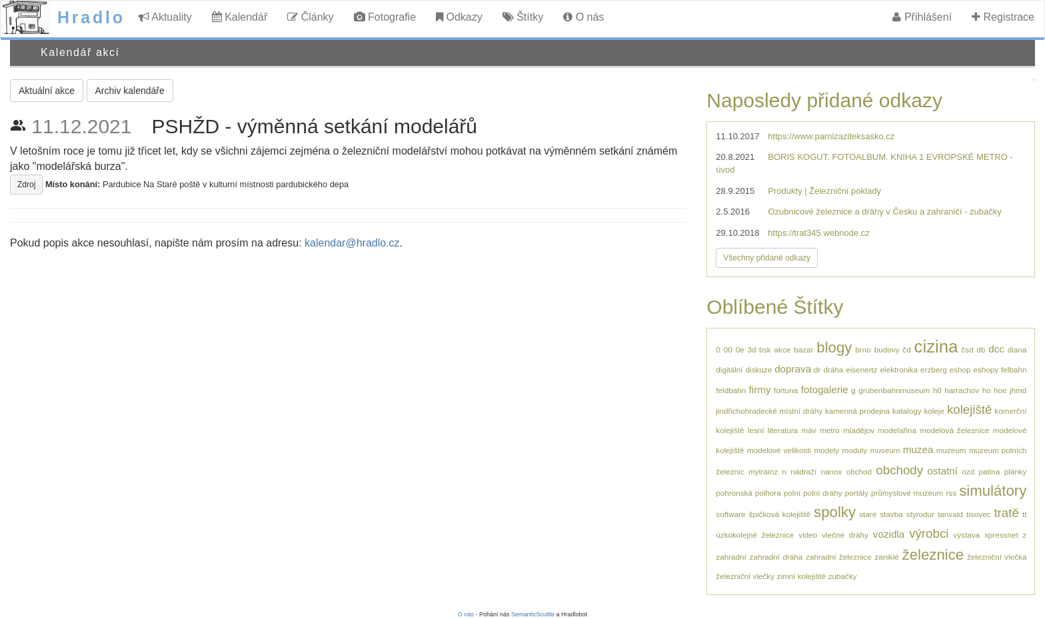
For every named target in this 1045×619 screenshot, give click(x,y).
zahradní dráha (776, 556)
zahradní (731, 556)
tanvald (950, 514)
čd (906, 349)
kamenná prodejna (857, 410)
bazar (803, 349)
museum (885, 450)
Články (310, 17)
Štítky (523, 17)
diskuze (759, 369)
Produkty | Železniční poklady (824, 191)
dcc (996, 348)
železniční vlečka (996, 556)
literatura (783, 430)
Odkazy (459, 17)
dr (817, 369)
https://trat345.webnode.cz (818, 233)
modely (826, 450)
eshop (960, 369)
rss (951, 492)
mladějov (858, 430)
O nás (583, 17)
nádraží (803, 471)
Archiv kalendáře (130, 90)
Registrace (1003, 17)
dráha (833, 369)
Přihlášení (922, 17)
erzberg (933, 369)
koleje (934, 410)
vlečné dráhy (845, 534)
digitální (729, 369)
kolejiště (969, 409)
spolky (835, 512)
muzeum (951, 450)
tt (1024, 514)
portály (856, 492)
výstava (966, 534)
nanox (831, 471)
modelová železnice (954, 430)
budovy (887, 349)
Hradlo (91, 17)
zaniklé (886, 556)
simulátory (992, 490)
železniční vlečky (745, 576)
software (730, 514)
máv (809, 430)
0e (740, 349)
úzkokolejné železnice (755, 534)
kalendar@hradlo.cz (352, 243)
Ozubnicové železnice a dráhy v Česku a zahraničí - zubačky (884, 212)
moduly (855, 450)
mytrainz (763, 471)
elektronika (899, 369)
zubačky (842, 576)
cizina (936, 346)
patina (989, 471)
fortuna (786, 390)
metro (830, 430)
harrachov (961, 390)
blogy (834, 347)
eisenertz (861, 369)
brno (862, 349)
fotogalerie (824, 389)
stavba (891, 514)
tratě (1006, 513)
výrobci (928, 533)
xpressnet (1001, 534)
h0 (937, 390)
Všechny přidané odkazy (766, 258)
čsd (967, 349)
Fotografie (385, 17)
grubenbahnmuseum (894, 390)
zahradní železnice (839, 556)
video (807, 534)
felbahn (1013, 369)
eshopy (985, 369)
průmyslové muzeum (907, 492)
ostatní (942, 470)
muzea (918, 449)
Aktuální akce (47, 90)
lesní (756, 430)
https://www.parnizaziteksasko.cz (831, 136)
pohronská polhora (748, 492)
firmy (760, 389)
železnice (933, 554)
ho (986, 390)
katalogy (907, 410)
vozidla (888, 534)
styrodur (920, 514)
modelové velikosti (779, 450)
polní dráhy (822, 492)
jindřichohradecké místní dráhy (769, 410)
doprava (792, 368)
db (980, 349)
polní (792, 492)
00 (728, 349)
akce (782, 349)
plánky (1015, 471)
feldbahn (731, 390)
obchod (859, 471)
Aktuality (165, 17)
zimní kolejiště (801, 576)
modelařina (897, 430)
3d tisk (759, 349)
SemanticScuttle (532, 614)
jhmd (1018, 390)
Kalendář (240, 17)
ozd (968, 471)
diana (1017, 349)
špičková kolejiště (779, 514)
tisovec (978, 514)
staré (867, 514)
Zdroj (26, 184)
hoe (1000, 390)
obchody (899, 470)
